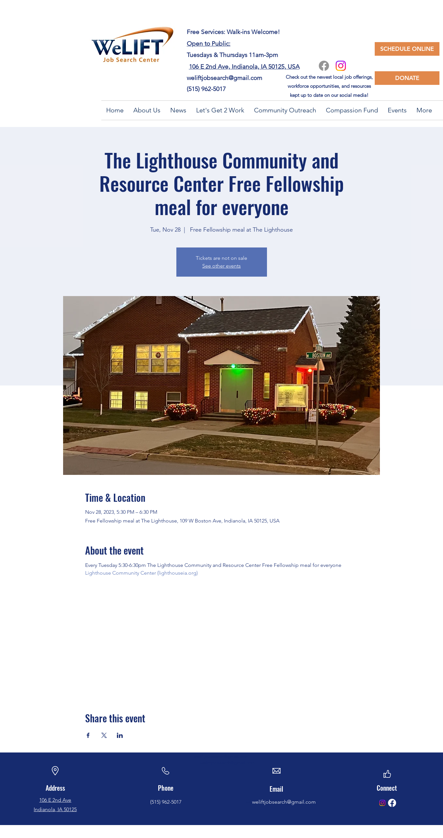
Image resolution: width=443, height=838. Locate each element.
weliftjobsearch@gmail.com (224, 78)
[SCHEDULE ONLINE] (407, 49)
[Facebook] (324, 66)
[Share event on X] (104, 735)
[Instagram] (341, 66)
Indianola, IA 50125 (55, 809)
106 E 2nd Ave (55, 800)
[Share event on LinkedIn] (120, 735)
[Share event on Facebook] (88, 735)
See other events (221, 266)
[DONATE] (407, 78)
